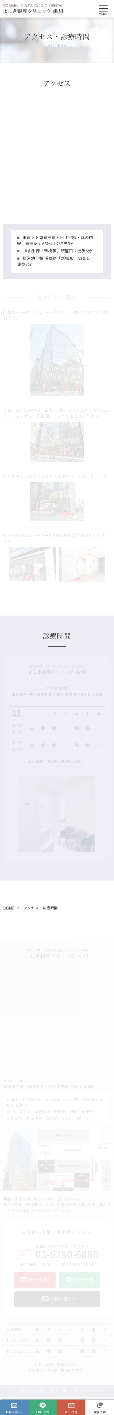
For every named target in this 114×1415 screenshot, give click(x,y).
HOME (8, 907)
